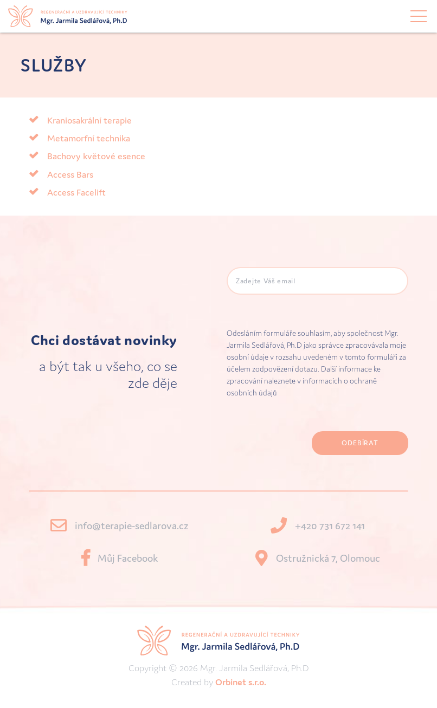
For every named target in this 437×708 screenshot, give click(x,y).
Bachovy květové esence (96, 156)
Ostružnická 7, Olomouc (328, 557)
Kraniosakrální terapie (89, 120)
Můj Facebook (128, 557)
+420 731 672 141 (330, 525)
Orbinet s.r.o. (240, 682)
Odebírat (360, 442)
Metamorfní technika (88, 138)
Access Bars (70, 174)
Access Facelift (76, 192)
